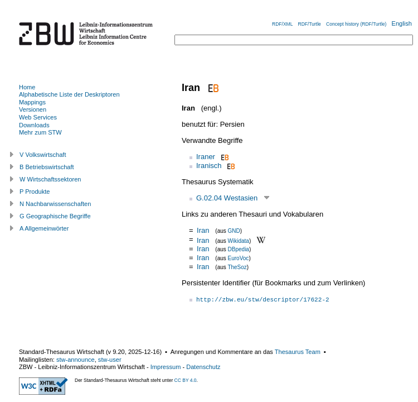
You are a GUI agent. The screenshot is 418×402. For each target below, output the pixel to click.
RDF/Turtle (309, 24)
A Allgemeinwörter (44, 228)
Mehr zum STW (40, 132)
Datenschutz (203, 366)
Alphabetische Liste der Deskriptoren (69, 94)
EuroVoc (238, 258)
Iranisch (209, 165)
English (402, 23)
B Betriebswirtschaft (47, 167)
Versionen (32, 109)
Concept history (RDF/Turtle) (356, 24)
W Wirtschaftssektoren (50, 179)
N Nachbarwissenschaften (55, 203)
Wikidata (238, 240)
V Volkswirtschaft (43, 154)
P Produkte (35, 191)
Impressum (165, 366)
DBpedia (238, 249)
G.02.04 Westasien (226, 198)
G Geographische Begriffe (55, 216)
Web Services (38, 117)
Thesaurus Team (297, 351)
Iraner (205, 156)
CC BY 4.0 (185, 380)
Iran (203, 230)
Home (27, 87)
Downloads (34, 125)
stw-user (109, 359)
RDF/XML (282, 24)
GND (234, 231)
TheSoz (236, 267)
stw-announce (75, 359)
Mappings (32, 102)
